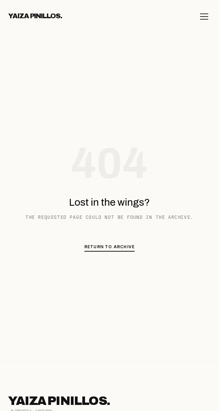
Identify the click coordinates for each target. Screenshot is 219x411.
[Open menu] (204, 16)
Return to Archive (109, 246)
